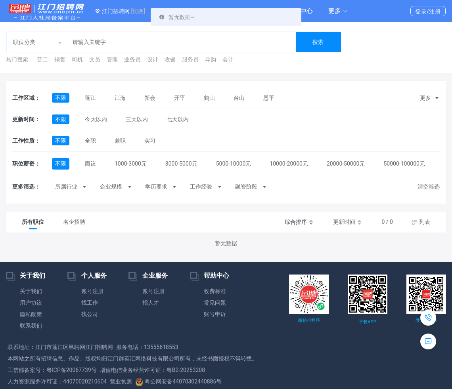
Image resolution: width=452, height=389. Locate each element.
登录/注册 (428, 11)
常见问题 (215, 302)
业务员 (132, 59)
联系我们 (31, 325)
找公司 (89, 314)
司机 (77, 59)
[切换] (138, 11)
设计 (152, 59)
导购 (210, 59)
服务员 (190, 59)
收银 (170, 59)
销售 (59, 59)
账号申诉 (215, 314)
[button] (338, 11)
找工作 (89, 302)
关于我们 (31, 291)
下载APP (367, 321)
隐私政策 (31, 314)
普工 (42, 59)
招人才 (150, 302)
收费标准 (215, 291)
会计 (228, 59)
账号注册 (92, 291)
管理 (112, 59)
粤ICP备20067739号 (71, 370)
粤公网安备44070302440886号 (178, 381)
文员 (94, 59)
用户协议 (31, 302)
